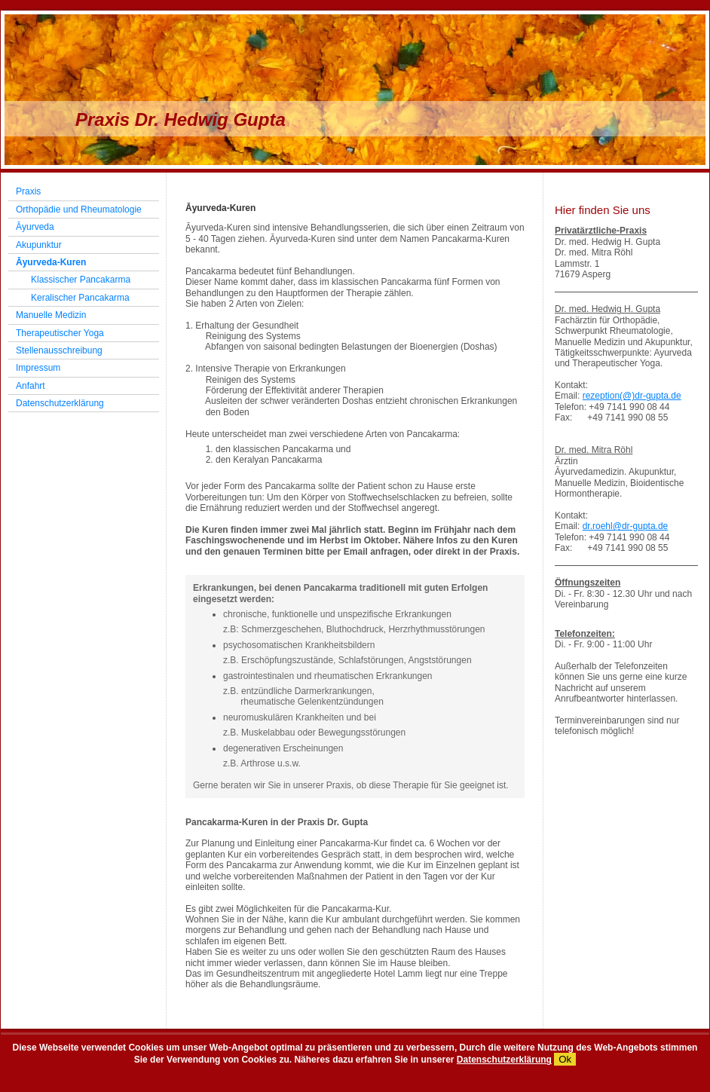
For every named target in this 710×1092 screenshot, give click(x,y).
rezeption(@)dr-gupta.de (632, 395)
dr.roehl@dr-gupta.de (626, 526)
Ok (565, 1059)
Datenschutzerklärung (504, 1059)
